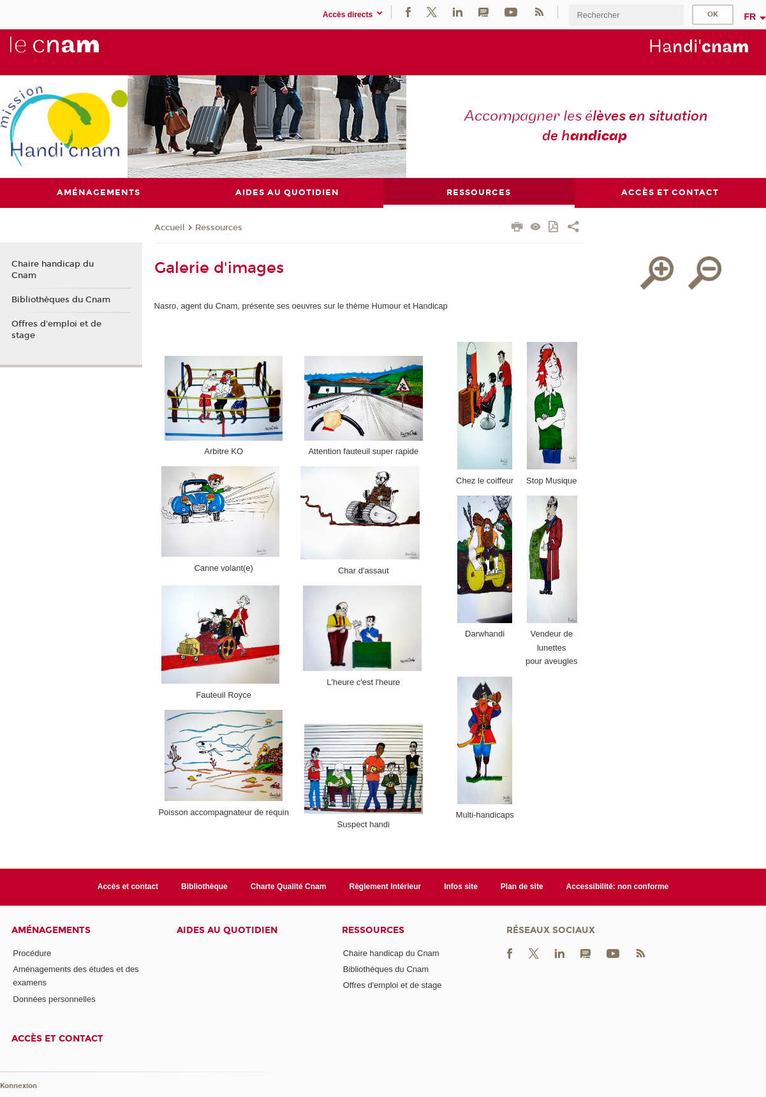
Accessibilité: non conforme (617, 887)
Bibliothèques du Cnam (60, 300)
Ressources (218, 228)
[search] (626, 15)
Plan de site (522, 887)
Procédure (32, 953)
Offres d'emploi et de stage (56, 330)
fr (750, 16)
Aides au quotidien (227, 930)
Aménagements (51, 930)
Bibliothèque (204, 887)
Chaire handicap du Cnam (52, 270)
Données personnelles (54, 999)
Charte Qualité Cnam (289, 887)
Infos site (461, 887)
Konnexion (18, 1086)
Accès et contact (128, 887)
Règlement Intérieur (385, 887)
